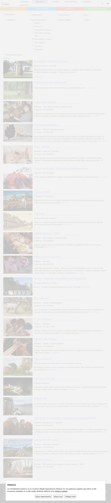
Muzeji (38, 23)
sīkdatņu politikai (61, 491)
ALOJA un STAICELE (97, 9)
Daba (87, 15)
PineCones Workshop (45, 125)
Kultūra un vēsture (40, 20)
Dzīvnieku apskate (65, 20)
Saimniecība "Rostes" (45, 339)
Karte (8, 58)
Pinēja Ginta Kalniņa (45, 102)
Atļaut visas (58, 496)
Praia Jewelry (41, 146)
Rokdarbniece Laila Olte (47, 256)
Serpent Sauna (42, 459)
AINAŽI (14, 9)
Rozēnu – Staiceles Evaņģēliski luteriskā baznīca (60, 278)
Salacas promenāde (44, 378)
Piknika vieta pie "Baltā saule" (50, 82)
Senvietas (39, 46)
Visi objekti (10, 14)
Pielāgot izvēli (70, 496)
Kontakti (24, 5)
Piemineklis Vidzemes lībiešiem (51, 61)
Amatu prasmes (64, 15)
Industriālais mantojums (44, 30)
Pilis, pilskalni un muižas (44, 39)
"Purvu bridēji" (42, 191)
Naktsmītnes (71, 2)
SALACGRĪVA (41, 9)
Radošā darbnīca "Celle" (47, 233)
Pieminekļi (39, 49)
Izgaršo (55, 2)
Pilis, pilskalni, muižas (14, 55)
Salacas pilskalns (43, 359)
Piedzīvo (40, 2)
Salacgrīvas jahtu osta (46, 440)
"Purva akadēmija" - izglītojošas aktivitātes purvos (61, 168)
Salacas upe (40, 398)
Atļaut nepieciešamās (43, 496)
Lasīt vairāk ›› (39, 77)
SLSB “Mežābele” (43, 319)
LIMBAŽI (69, 9)
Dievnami (39, 26)
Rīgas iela (39, 213)
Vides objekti (40, 42)
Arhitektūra (11, 20)
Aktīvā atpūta (38, 15)
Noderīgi (86, 2)
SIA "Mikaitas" (41, 298)
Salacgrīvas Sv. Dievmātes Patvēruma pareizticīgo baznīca (65, 418)
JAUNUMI (24, 2)
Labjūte (87, 20)
